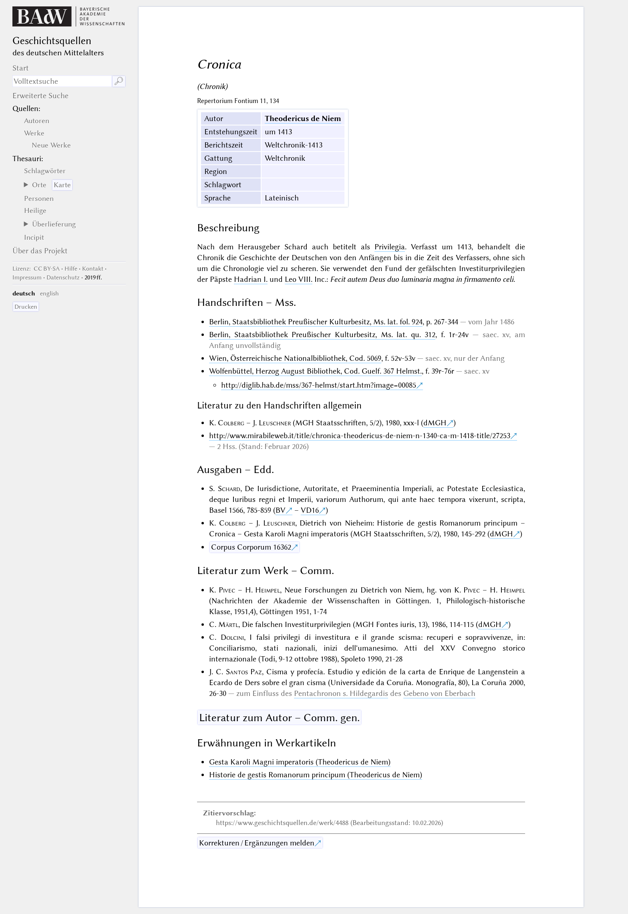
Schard (229, 488)
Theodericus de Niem (303, 118)
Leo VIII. (298, 279)
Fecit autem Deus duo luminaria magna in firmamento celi (421, 279)
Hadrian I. (251, 279)
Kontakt (92, 268)
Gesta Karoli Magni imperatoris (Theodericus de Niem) (299, 761)
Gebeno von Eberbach (439, 693)
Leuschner (275, 422)
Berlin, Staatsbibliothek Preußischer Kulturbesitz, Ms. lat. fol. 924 (316, 321)
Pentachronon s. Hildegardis (341, 693)
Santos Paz (244, 671)
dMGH (435, 422)
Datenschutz (63, 277)
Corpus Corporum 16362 (251, 547)
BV (281, 510)
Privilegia (389, 246)
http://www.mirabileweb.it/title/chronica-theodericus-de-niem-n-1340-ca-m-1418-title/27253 (359, 435)
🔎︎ (119, 81)
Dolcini (232, 637)
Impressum (27, 277)
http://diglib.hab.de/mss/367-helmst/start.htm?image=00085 (318, 385)
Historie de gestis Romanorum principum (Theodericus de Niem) (315, 774)
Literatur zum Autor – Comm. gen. (279, 717)
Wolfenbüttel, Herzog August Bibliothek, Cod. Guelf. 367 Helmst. (315, 371)
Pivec (227, 590)
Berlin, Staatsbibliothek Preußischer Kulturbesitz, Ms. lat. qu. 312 (322, 334)
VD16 (310, 510)
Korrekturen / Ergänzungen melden (256, 842)
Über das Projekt (40, 250)
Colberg (231, 422)
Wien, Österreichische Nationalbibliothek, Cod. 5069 (295, 358)
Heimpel (267, 590)
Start (20, 68)
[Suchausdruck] (62, 81)
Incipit (34, 237)
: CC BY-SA (36, 268)
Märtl (228, 624)
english (49, 293)
